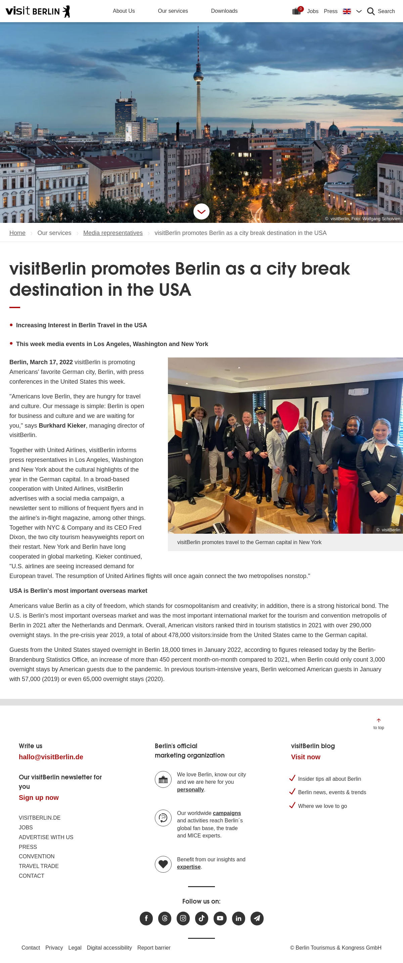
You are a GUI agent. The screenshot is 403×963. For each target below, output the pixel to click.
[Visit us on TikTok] (201, 918)
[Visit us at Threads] (164, 918)
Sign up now (39, 797)
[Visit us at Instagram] (183, 918)
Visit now (305, 757)
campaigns (227, 813)
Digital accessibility (109, 948)
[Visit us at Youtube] (220, 918)
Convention (37, 856)
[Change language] (352, 11)
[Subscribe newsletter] (257, 918)
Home (17, 233)
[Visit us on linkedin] (238, 918)
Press (331, 11)
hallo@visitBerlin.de (51, 757)
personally (190, 789)
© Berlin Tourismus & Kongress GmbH (336, 948)
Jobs (313, 11)
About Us (124, 11)
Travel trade (39, 866)
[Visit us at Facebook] (146, 918)
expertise (188, 867)
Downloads (224, 11)
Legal (75, 948)
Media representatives (113, 233)
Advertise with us (46, 837)
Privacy (54, 948)
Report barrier (154, 948)
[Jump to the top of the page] (378, 723)
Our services (173, 11)
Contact (31, 876)
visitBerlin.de (39, 818)
